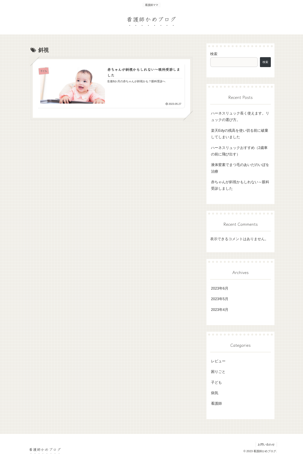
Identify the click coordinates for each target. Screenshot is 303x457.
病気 (214, 393)
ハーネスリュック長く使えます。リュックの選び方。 (240, 116)
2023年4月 (219, 310)
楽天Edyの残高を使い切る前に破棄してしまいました (239, 133)
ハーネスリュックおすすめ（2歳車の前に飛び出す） (239, 151)
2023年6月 (219, 288)
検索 (213, 54)
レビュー (218, 361)
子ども (216, 382)
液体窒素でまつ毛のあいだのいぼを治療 (240, 168)
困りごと (218, 372)
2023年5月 (219, 299)
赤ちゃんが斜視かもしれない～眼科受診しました (240, 185)
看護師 (216, 403)
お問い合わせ (266, 444)
